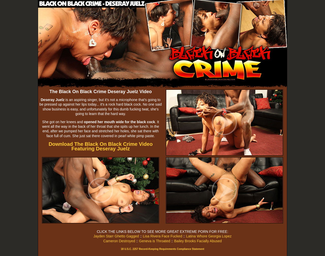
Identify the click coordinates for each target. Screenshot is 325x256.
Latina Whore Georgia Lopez (209, 236)
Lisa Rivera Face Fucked (162, 236)
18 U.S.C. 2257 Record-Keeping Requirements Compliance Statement (162, 249)
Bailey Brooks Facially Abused (198, 241)
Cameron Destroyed (119, 241)
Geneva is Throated (154, 241)
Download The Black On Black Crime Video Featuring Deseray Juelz (100, 146)
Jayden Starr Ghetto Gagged (116, 236)
